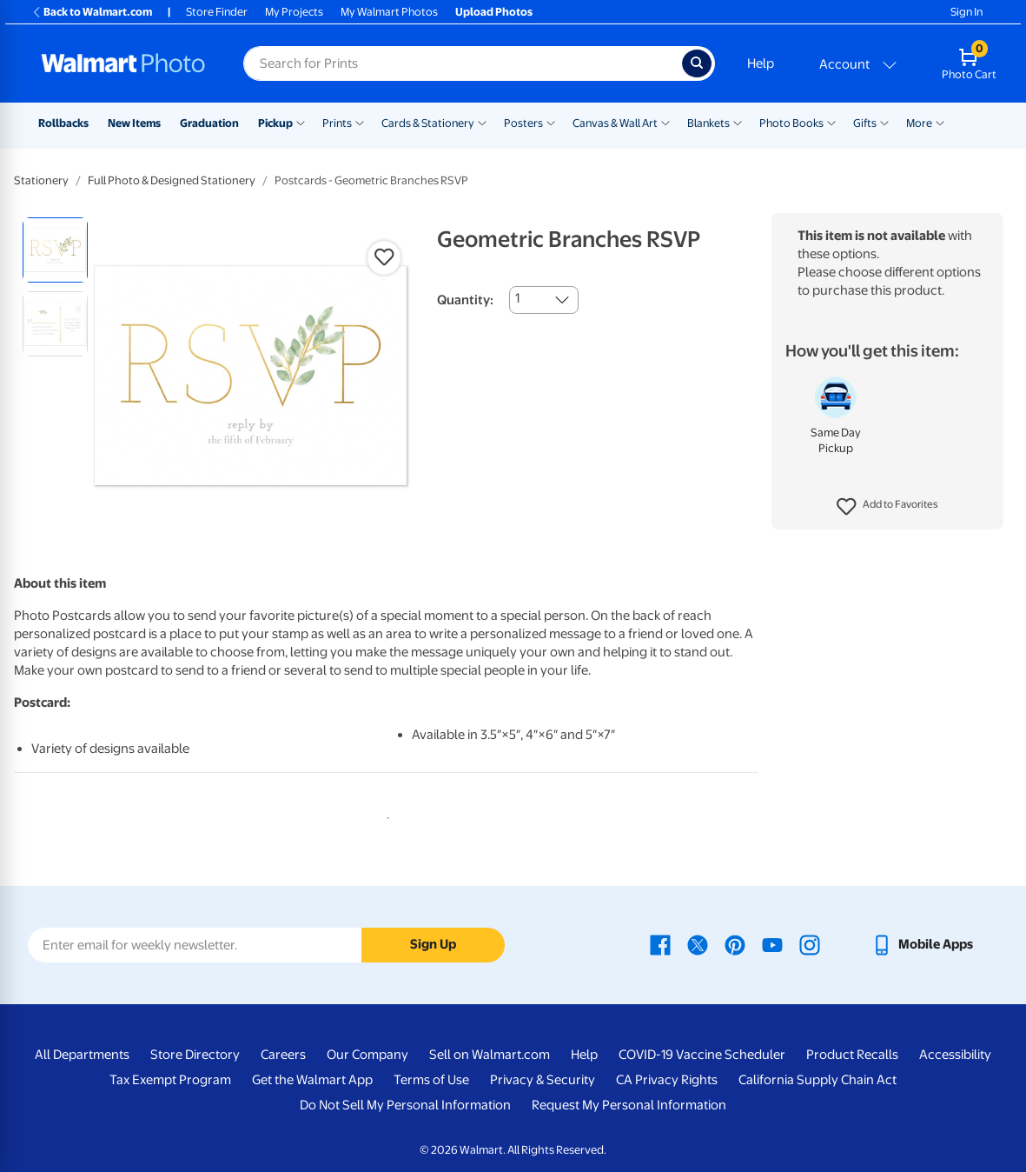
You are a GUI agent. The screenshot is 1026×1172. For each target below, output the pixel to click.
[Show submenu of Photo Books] (831, 121)
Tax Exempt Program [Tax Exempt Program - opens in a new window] (170, 1080)
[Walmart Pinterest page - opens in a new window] (735, 944)
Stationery (41, 180)
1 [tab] (385, 814)
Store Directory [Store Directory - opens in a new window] (195, 1054)
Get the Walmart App (312, 1080)
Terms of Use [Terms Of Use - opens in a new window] (431, 1080)
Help (760, 63)
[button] (887, 507)
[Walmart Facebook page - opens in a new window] (660, 944)
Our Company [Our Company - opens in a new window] (367, 1054)
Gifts (865, 123)
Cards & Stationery (427, 123)
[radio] (55, 250)
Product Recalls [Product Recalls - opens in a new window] (852, 1054)
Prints (337, 123)
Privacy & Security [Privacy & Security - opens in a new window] (542, 1080)
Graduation (209, 123)
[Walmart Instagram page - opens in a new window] (809, 944)
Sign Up (433, 944)
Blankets (708, 123)
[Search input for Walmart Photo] (462, 63)
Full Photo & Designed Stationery (171, 180)
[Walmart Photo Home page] (123, 63)
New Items (134, 123)
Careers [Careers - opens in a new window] (283, 1054)
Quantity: (465, 300)
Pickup (275, 123)
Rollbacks (63, 123)
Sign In (966, 11)
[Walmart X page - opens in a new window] (697, 944)
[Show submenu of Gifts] (884, 121)
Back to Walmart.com (91, 11)
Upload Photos (494, 11)
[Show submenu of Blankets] (737, 121)
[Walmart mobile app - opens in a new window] (922, 944)
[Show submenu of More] (940, 121)
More (919, 123)
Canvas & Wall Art (615, 123)
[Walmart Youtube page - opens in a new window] (772, 944)
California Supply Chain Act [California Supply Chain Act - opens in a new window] (817, 1080)
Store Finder (217, 11)
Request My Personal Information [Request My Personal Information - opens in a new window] (629, 1105)
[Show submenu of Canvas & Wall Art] (665, 121)
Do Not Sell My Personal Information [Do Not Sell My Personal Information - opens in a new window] (405, 1105)
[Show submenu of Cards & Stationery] (482, 121)
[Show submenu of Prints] (359, 121)
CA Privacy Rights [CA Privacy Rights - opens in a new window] (667, 1080)
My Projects (294, 11)
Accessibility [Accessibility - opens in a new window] (955, 1054)
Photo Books (791, 123)
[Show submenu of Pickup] (300, 121)
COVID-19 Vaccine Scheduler (702, 1054)
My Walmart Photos (389, 11)
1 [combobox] (517, 298)
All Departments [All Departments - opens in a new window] (82, 1054)
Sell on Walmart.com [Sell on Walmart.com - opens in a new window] (489, 1054)
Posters (523, 123)
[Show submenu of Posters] (551, 121)
